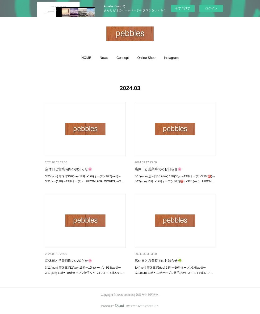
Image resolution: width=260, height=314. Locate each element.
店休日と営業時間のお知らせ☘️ (158, 260)
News (104, 58)
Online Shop (146, 58)
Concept (123, 58)
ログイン (211, 8)
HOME (86, 58)
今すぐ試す (182, 8)
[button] (86, 58)
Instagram (171, 58)
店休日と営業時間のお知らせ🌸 (68, 169)
